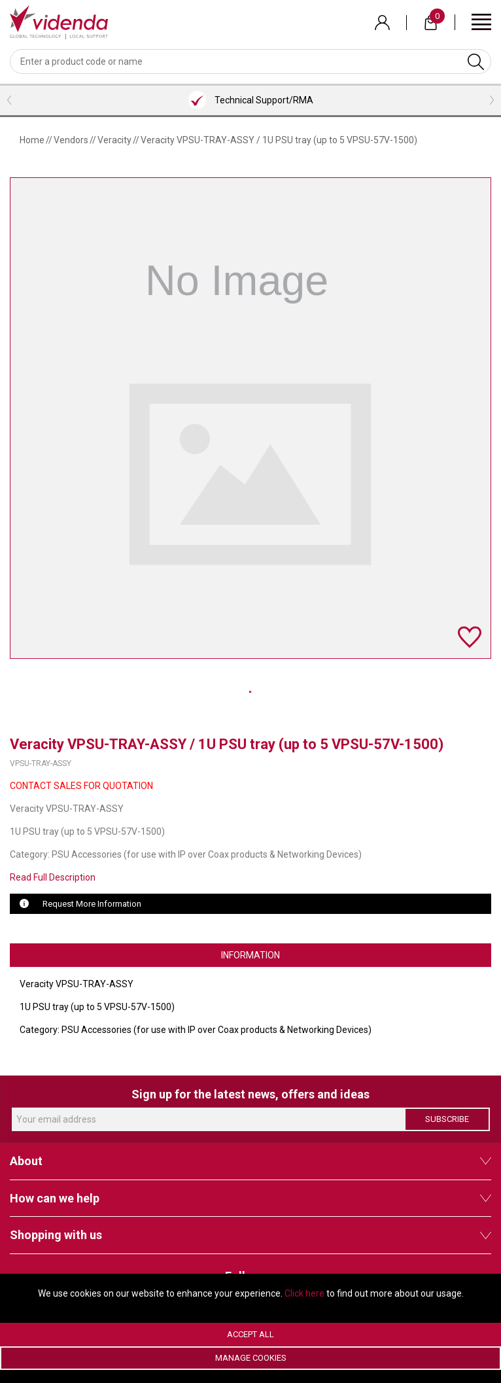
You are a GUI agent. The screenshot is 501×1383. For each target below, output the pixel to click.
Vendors (71, 140)
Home (32, 140)
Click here (304, 1293)
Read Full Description (52, 877)
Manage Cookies (250, 1358)
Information (250, 955)
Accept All (250, 1334)
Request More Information (92, 904)
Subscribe (447, 1119)
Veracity (114, 140)
